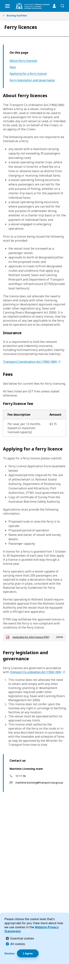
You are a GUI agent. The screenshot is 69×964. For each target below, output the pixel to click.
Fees (13, 67)
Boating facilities (15, 15)
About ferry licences (23, 60)
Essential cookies (22, 938)
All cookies (17, 944)
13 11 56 (20, 776)
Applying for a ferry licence (28, 73)
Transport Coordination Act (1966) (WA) (30, 362)
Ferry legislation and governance (32, 80)
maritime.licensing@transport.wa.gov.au (39, 782)
